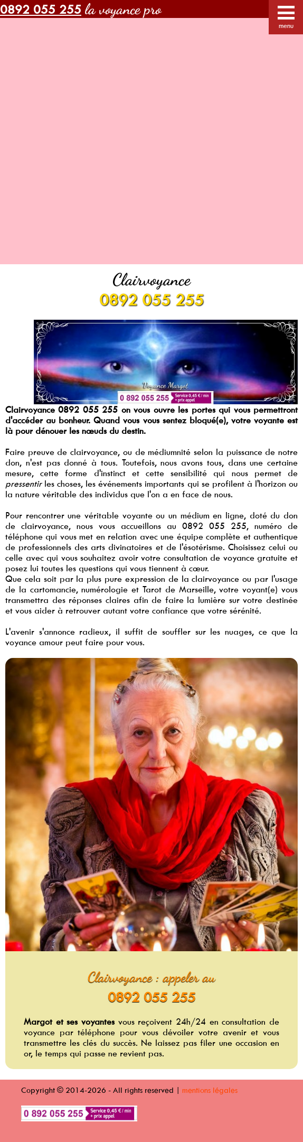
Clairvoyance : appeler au (151, 977)
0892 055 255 (151, 299)
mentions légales (210, 1090)
